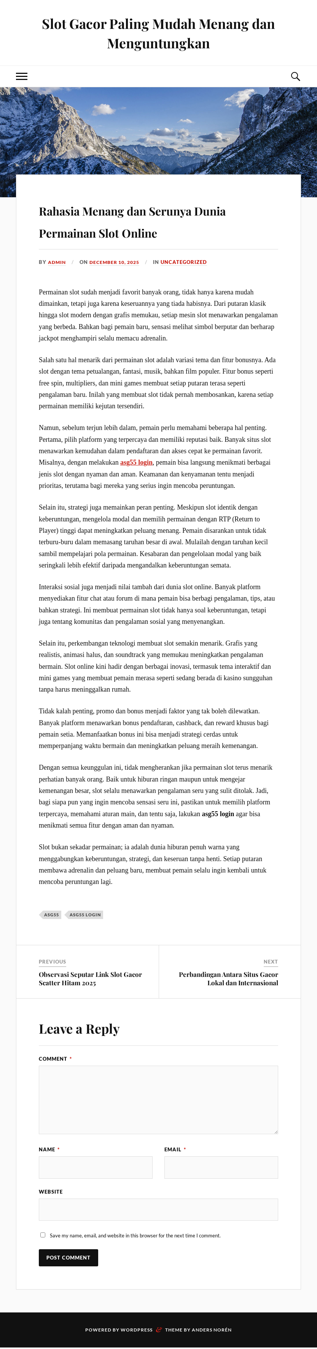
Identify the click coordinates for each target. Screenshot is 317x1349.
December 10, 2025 (118, 262)
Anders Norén (212, 1331)
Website (51, 1192)
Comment (55, 1059)
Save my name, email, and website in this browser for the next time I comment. (135, 1237)
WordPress (137, 1331)
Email (175, 1149)
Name (49, 1149)
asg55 (51, 914)
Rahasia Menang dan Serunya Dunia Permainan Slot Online (153, 219)
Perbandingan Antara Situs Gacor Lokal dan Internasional (228, 978)
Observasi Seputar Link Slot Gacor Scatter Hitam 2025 (90, 978)
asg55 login (136, 462)
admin (57, 262)
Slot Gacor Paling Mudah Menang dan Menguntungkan (158, 32)
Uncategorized (190, 262)
